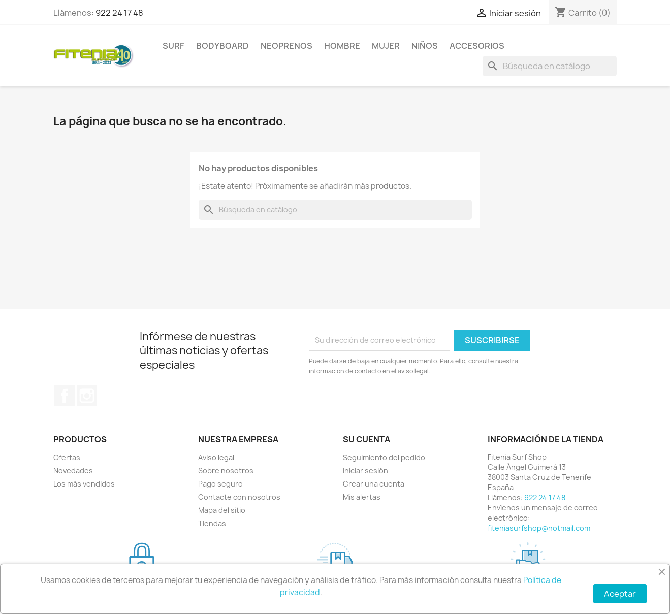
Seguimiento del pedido (384, 457)
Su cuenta (366, 439)
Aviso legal (216, 457)
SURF (173, 45)
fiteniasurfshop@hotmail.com (539, 528)
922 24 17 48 (119, 12)
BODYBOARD (222, 45)
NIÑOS (424, 45)
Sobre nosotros (225, 470)
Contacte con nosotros (239, 497)
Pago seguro (220, 484)
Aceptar (620, 593)
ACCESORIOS (477, 45)
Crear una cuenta (373, 484)
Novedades (73, 470)
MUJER (386, 45)
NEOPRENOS (286, 45)
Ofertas (66, 457)
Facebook (64, 395)
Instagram (87, 395)
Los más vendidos (84, 484)
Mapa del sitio (221, 510)
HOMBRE (342, 45)
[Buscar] (550, 66)
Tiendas (212, 523)
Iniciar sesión (365, 470)
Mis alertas (361, 497)
